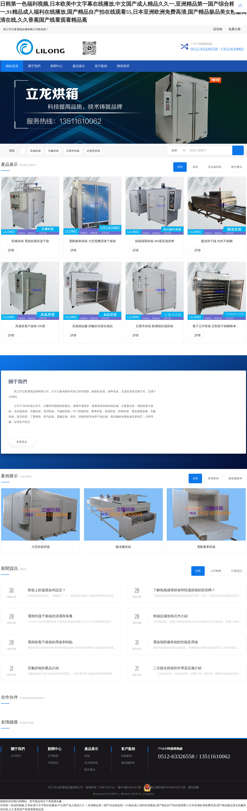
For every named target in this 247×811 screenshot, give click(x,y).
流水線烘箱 (214, 166)
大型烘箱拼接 (40, 546)
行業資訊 (236, 570)
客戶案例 (101, 66)
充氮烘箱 (53, 150)
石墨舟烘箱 (72, 150)
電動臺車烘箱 (206, 546)
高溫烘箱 (35, 150)
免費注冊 (234, 29)
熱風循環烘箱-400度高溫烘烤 (154, 241)
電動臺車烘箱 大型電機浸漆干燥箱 (92, 241)
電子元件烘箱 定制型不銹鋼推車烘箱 (217, 326)
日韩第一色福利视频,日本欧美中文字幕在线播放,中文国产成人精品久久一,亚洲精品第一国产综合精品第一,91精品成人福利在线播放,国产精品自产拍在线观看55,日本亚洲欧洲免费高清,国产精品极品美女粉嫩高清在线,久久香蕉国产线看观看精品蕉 (123, 12)
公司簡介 (16, 755)
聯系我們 (123, 66)
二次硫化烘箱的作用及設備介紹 (177, 668)
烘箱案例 (213, 478)
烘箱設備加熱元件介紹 (170, 616)
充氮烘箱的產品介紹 (43, 668)
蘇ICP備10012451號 (129, 787)
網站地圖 (193, 787)
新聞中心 (56, 66)
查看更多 (21, 441)
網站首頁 (12, 66)
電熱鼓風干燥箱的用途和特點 (50, 642)
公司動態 (216, 570)
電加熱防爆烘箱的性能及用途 (175, 642)
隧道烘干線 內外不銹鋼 (216, 241)
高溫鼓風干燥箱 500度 (30, 326)
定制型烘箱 (93, 150)
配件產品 (236, 166)
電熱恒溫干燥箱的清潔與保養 (50, 616)
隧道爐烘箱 (123, 546)
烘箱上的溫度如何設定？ (47, 590)
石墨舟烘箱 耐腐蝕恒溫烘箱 (154, 326)
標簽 (12, 150)
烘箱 (195, 166)
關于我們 (34, 66)
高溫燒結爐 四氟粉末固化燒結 (92, 326)
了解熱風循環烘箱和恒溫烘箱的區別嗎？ (184, 590)
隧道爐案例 (235, 478)
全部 (180, 166)
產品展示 (79, 66)
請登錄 (217, 29)
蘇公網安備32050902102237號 (167, 787)
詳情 (11, 250)
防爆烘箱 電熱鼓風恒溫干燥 (30, 241)
